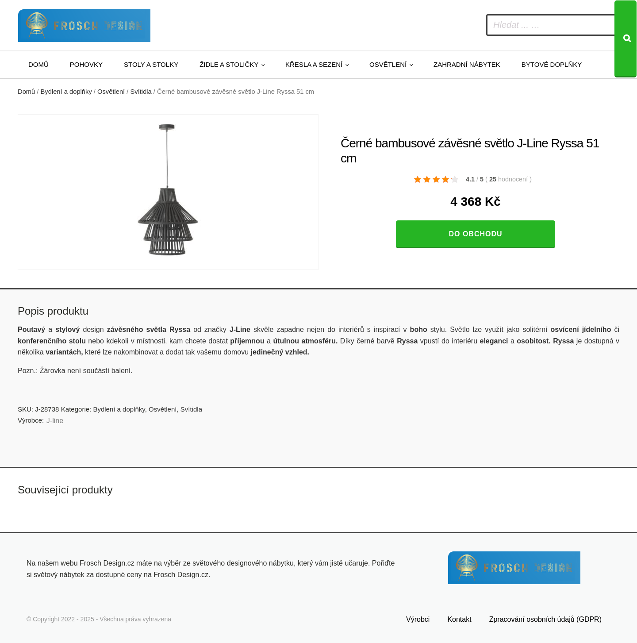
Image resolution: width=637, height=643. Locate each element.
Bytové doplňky (552, 64)
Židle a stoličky (229, 64)
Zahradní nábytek (467, 64)
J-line (54, 420)
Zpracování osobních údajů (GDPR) (545, 619)
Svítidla (141, 91)
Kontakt (459, 619)
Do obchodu (475, 234)
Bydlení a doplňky (66, 91)
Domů (38, 64)
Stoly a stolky (151, 64)
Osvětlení (388, 64)
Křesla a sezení (313, 64)
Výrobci (418, 619)
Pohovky (86, 64)
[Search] (625, 38)
